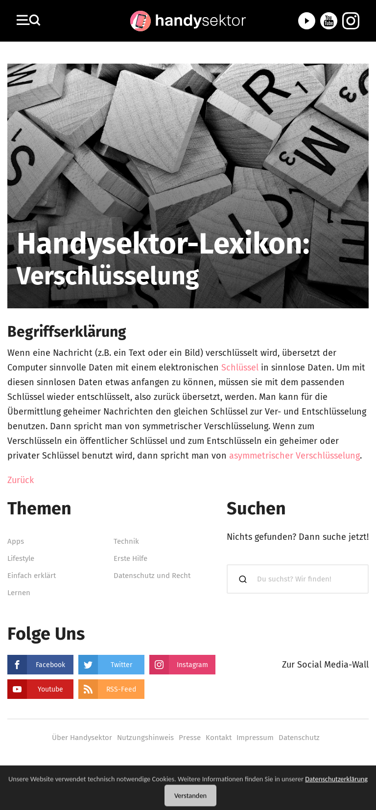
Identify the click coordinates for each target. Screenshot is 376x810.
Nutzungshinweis (145, 737)
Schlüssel (239, 367)
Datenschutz (299, 737)
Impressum (255, 737)
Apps (15, 541)
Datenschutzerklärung (336, 784)
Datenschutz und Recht (152, 575)
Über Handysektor (82, 737)
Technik (126, 541)
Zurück (20, 480)
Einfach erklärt (31, 575)
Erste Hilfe (130, 558)
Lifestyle (20, 558)
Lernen (18, 592)
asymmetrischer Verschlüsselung (294, 455)
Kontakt (219, 737)
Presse (190, 737)
